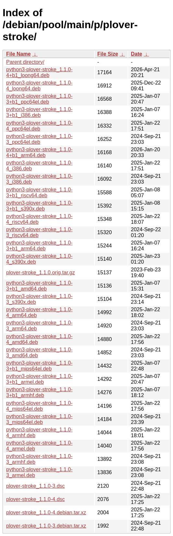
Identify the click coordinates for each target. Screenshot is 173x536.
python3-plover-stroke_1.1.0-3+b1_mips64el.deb (39, 365)
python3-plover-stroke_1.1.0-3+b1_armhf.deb (39, 392)
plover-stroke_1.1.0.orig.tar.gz (40, 272)
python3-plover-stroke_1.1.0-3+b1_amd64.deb (39, 285)
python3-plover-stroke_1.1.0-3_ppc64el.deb (39, 139)
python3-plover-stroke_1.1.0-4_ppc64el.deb (39, 125)
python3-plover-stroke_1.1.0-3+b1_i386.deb (39, 112)
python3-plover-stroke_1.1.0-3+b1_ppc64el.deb (39, 99)
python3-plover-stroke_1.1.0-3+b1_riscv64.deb (39, 192)
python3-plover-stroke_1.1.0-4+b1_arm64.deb (39, 152)
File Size (107, 54)
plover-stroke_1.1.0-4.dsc (35, 499)
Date (136, 54)
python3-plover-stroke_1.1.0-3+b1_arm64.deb (39, 245)
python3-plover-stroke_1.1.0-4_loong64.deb (39, 85)
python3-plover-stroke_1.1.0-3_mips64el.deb (39, 419)
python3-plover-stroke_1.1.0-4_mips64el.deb (39, 406)
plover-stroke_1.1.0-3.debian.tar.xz (46, 526)
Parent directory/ (25, 62)
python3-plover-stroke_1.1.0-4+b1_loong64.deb (39, 72)
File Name (18, 54)
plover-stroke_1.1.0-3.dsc (35, 486)
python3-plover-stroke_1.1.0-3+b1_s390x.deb (39, 205)
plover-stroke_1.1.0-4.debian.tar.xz (46, 512)
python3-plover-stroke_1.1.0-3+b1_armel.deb (39, 379)
